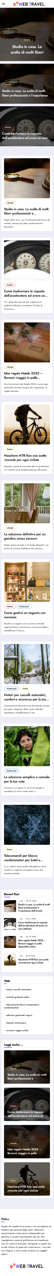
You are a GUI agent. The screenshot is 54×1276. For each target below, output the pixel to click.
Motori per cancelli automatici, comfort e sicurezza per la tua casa (25, 699)
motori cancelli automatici (18, 989)
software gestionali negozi (19, 1015)
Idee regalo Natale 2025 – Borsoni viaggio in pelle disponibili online (23, 377)
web (21, 901)
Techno (9, 449)
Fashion (8, 127)
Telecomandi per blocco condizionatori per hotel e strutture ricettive (22, 860)
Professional (24, 606)
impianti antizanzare (16, 1022)
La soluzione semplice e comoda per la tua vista (27, 779)
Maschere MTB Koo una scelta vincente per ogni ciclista (25, 457)
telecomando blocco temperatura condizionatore (21, 1006)
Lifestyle (27, 40)
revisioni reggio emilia (17, 1030)
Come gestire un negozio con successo (25, 615)
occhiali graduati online (17, 997)
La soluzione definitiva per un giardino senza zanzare (25, 536)
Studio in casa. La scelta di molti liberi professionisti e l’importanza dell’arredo (25, 95)
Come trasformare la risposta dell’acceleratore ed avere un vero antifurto (25, 138)
